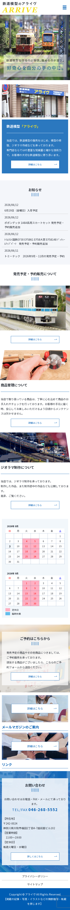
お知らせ (35, 189)
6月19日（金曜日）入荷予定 (21, 210)
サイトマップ (35, 884)
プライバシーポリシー (35, 876)
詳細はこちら (35, 164)
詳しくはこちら (35, 856)
